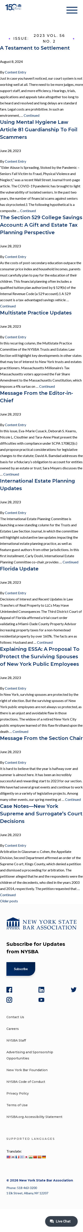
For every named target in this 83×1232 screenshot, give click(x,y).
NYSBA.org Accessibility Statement (34, 1117)
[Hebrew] (22, 1157)
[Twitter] (74, 990)
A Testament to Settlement (35, 48)
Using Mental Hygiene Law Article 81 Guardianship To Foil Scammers (38, 129)
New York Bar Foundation (27, 1070)
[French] (17, 1157)
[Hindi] (31, 1157)
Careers (12, 1029)
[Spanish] (39, 1157)
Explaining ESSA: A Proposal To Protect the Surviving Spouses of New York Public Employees (39, 656)
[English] (8, 1157)
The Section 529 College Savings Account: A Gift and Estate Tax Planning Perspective (41, 224)
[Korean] (13, 1157)
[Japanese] (26, 1157)
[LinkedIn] (41, 990)
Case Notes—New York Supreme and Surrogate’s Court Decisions (41, 813)
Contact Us (15, 1017)
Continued (31, 115)
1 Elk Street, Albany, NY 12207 (27, 1193)
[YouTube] (41, 1000)
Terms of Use (17, 1105)
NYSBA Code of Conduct (25, 1082)
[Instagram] (9, 1000)
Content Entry (15, 72)
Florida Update (19, 569)
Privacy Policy (17, 1093)
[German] (44, 1157)
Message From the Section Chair (41, 738)
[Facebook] (9, 990)
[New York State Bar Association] (14, 11)
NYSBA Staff (16, 1040)
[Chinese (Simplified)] (35, 1157)
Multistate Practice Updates (36, 313)
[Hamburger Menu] (71, 11)
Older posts (9, 901)
